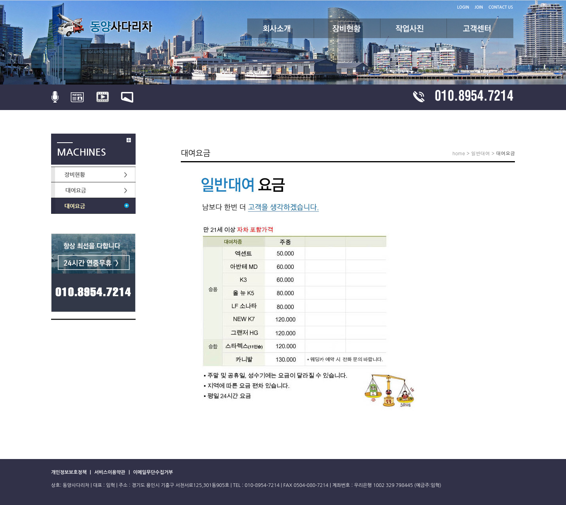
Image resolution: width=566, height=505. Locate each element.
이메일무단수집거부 (153, 472)
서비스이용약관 (110, 472)
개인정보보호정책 (69, 472)
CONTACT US (501, 7)
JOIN (479, 7)
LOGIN (463, 7)
